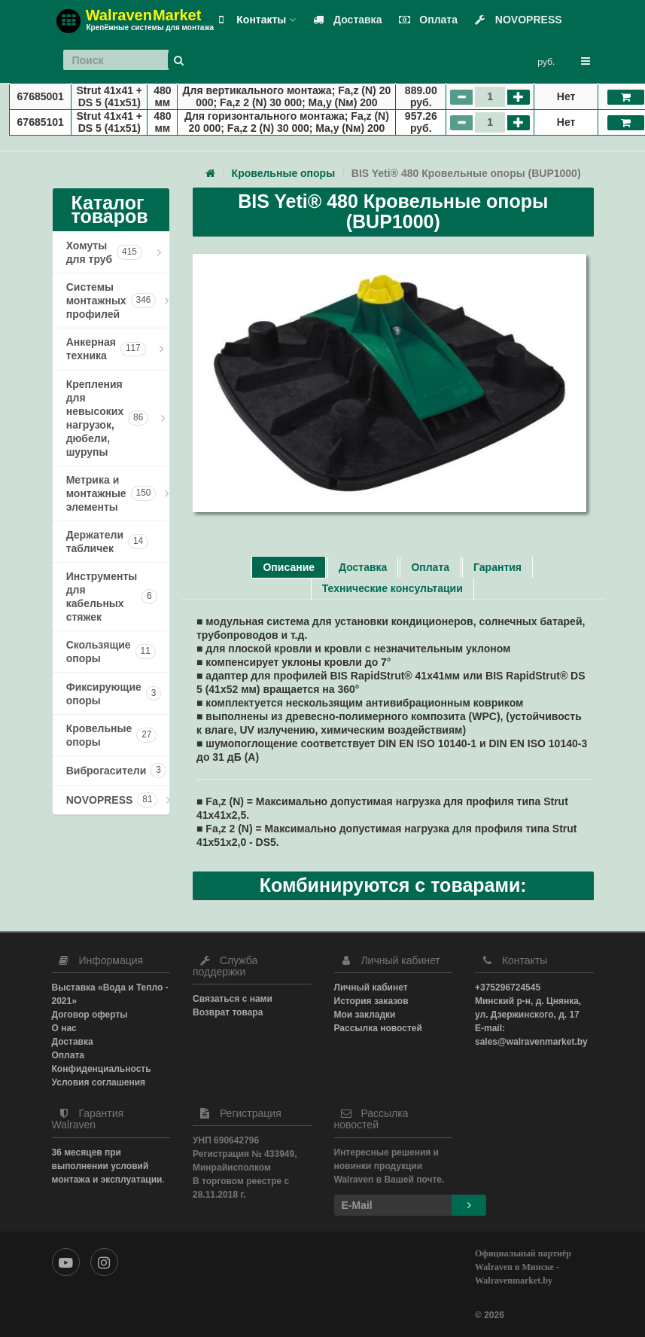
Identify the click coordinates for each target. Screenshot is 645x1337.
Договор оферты (90, 1014)
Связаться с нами (232, 999)
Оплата (425, 20)
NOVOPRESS (515, 20)
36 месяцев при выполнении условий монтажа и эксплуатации (107, 1166)
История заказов (371, 1001)
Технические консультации (392, 588)
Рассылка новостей (378, 1028)
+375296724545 (507, 987)
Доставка (344, 20)
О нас (64, 1028)
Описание (289, 567)
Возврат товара (228, 1012)
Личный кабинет (371, 987)
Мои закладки (365, 1014)
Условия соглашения (99, 1082)
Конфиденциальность (101, 1069)
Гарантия (497, 567)
